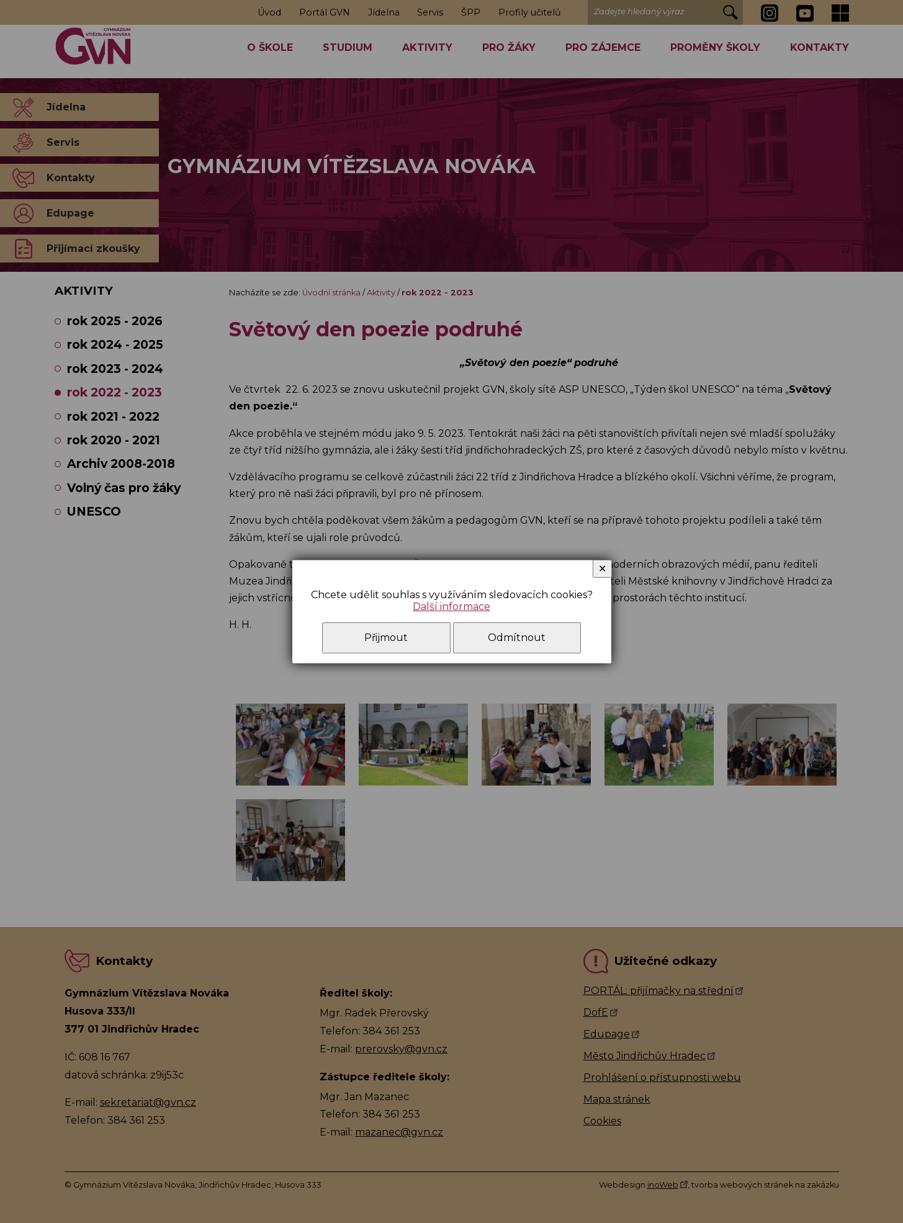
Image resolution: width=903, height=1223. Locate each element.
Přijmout (386, 637)
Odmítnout (517, 637)
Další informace (451, 606)
